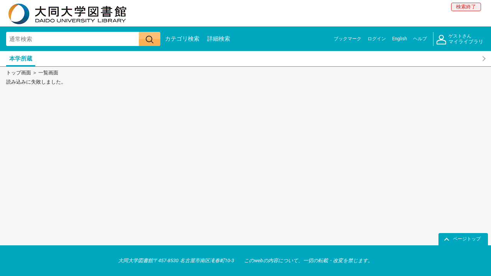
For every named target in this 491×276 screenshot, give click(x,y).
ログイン (376, 38)
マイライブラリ (460, 39)
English (399, 38)
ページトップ (467, 239)
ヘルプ (420, 38)
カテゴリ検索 (182, 38)
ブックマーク (347, 38)
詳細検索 (218, 38)
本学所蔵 (20, 58)
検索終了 (466, 7)
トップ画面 (18, 73)
